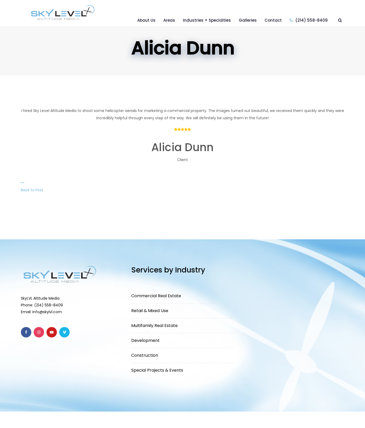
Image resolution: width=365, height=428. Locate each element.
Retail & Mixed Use (149, 311)
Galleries (248, 20)
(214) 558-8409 (309, 20)
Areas (169, 20)
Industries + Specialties (207, 20)
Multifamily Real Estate (154, 326)
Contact (273, 20)
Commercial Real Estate (156, 296)
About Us (146, 20)
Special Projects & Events (157, 370)
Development (145, 340)
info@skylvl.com (47, 311)
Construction (144, 355)
